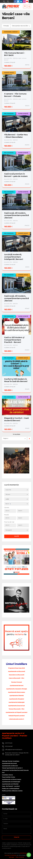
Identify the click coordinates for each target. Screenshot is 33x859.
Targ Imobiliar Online (8, 777)
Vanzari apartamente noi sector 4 (12, 768)
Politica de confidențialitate (10, 788)
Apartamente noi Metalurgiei (11, 781)
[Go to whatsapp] (29, 855)
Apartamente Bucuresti (9, 763)
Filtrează (5, 25)
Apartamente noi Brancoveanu (11, 779)
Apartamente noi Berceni (10, 765)
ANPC (4, 795)
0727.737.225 (4, 1)
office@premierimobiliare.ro (13, 749)
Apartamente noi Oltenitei (10, 784)
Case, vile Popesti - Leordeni (11, 786)
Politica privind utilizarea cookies (12, 790)
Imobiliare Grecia (7, 774)
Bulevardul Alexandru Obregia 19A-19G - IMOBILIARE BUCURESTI (17, 754)
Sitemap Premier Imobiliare (10, 761)
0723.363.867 (8, 1)
